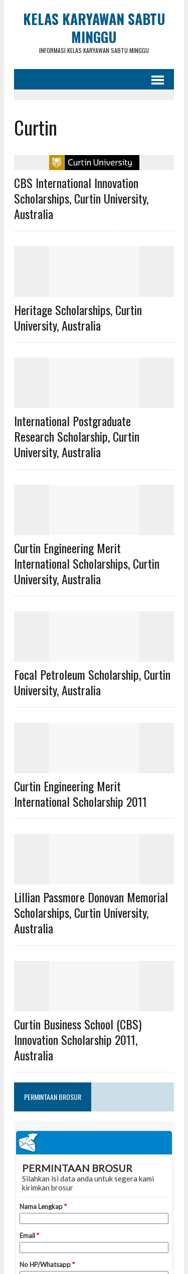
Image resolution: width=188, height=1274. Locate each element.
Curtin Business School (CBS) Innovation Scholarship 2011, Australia (77, 1039)
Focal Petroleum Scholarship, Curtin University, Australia (92, 682)
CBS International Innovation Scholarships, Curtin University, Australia (81, 198)
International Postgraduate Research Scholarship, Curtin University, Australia (76, 436)
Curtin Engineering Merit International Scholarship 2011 (80, 793)
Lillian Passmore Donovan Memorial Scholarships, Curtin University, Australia (91, 912)
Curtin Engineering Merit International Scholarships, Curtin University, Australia (86, 563)
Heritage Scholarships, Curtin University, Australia (78, 317)
